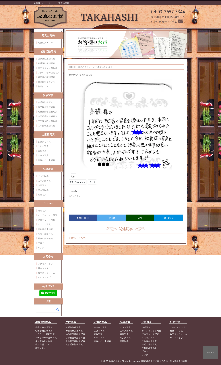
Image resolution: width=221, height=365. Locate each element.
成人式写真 (43, 190)
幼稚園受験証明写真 (47, 111)
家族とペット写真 (46, 160)
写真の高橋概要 (45, 238)
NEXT (83, 238)
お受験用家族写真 (46, 107)
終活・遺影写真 (45, 233)
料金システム (44, 268)
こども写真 (43, 146)
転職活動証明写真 (46, 63)
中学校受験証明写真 (47, 121)
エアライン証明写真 (47, 68)
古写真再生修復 (45, 229)
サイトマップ (44, 277)
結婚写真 (42, 194)
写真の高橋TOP (45, 42)
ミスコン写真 (44, 224)
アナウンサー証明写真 (49, 72)
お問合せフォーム (46, 273)
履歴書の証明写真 (46, 77)
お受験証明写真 (45, 102)
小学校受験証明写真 (47, 116)
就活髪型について (46, 82)
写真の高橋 (114, 361)
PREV (73, 238)
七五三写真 (43, 176)
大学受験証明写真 (46, 125)
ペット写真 (43, 155)
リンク (41, 247)
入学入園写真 (44, 181)
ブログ (41, 243)
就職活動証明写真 (46, 58)
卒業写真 (42, 185)
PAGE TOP (210, 352)
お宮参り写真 (44, 141)
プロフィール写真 (46, 220)
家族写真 (42, 151)
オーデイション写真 (47, 215)
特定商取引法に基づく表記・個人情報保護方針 (164, 361)
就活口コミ (43, 86)
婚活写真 (42, 210)
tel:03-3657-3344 (168, 11)
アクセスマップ (45, 263)
